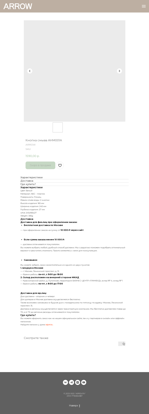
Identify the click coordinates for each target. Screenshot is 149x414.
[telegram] (71, 382)
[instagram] (77, 382)
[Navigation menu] (144, 6)
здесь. (49, 324)
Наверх (74, 405)
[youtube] (83, 382)
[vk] (65, 382)
